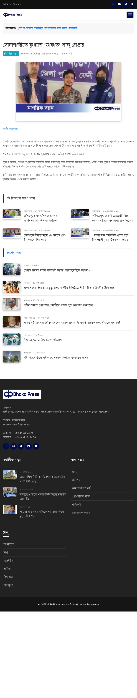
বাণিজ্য (7, 569)
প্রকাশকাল (28, 211)
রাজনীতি (8, 561)
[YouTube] (119, 4)
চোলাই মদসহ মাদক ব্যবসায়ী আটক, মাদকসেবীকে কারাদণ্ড (57, 270)
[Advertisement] (68, 654)
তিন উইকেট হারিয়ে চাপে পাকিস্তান (43, 340)
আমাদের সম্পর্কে (81, 488)
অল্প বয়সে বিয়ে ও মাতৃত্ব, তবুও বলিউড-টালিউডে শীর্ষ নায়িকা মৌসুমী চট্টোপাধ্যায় (69, 288)
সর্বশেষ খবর (13, 252)
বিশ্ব (6, 552)
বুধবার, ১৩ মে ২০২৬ (12, 4)
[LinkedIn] (132, 4)
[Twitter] (125, 4)
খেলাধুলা (27, 335)
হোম (74, 472)
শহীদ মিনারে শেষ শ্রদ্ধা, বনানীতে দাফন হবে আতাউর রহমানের (58, 305)
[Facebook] (113, 4)
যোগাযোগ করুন (81, 513)
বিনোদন (27, 283)
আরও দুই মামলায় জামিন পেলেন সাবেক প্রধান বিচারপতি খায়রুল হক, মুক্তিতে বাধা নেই (72, 323)
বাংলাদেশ (28, 352)
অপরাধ (27, 265)
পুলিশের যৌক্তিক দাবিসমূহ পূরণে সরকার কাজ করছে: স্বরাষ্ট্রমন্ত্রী (47, 28)
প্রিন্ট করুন (10, 53)
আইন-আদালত (30, 318)
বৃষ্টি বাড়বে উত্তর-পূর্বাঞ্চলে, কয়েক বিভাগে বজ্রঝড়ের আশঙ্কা (56, 358)
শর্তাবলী (76, 505)
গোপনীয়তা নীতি (81, 496)
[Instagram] (13, 446)
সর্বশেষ (76, 480)
